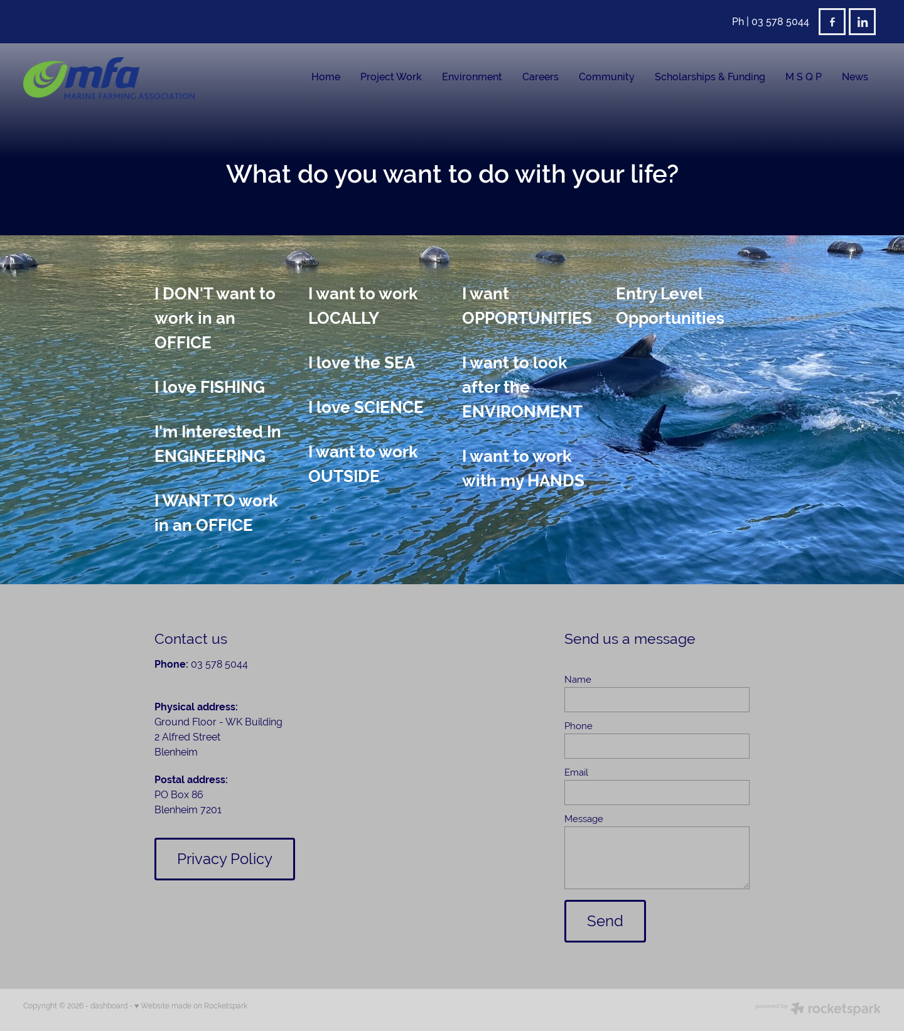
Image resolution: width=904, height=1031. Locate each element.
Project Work (391, 77)
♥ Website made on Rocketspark (190, 1006)
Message (583, 818)
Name (577, 679)
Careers (540, 77)
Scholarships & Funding (710, 77)
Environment (472, 77)
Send (605, 920)
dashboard (108, 1006)
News (855, 77)
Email (576, 772)
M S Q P (803, 77)
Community (607, 77)
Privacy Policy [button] (224, 858)
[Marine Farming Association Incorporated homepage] (109, 77)
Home (325, 77)
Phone (578, 725)
